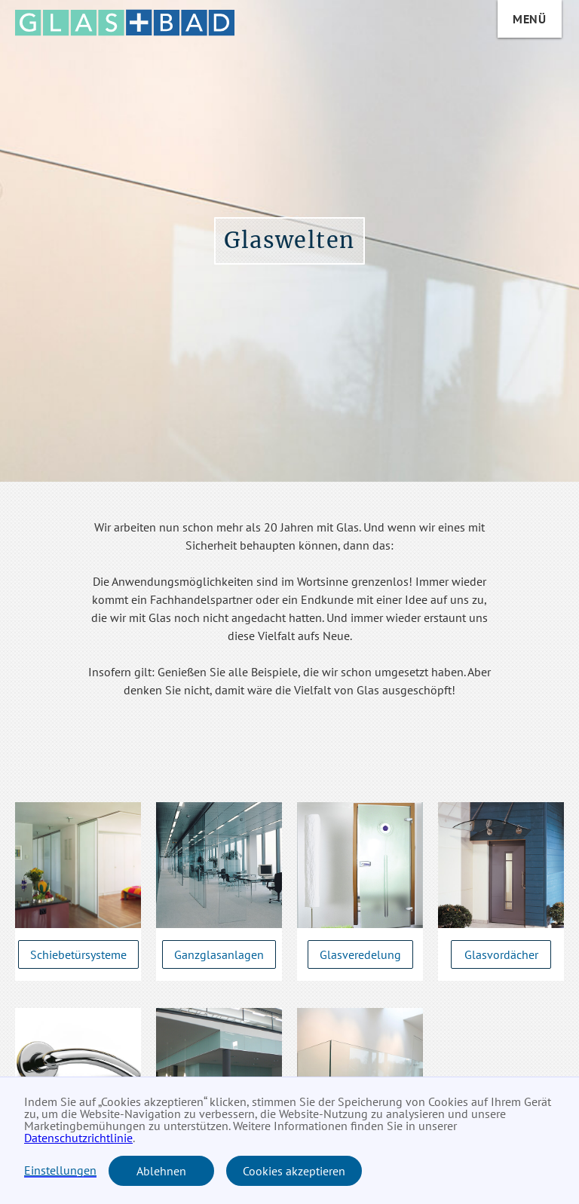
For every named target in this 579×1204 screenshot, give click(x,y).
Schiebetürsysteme (78, 954)
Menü (530, 18)
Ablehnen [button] (161, 1170)
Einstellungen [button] (60, 1171)
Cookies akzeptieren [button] (294, 1170)
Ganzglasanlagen (219, 954)
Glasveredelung (360, 954)
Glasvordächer (501, 954)
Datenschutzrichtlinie (78, 1137)
